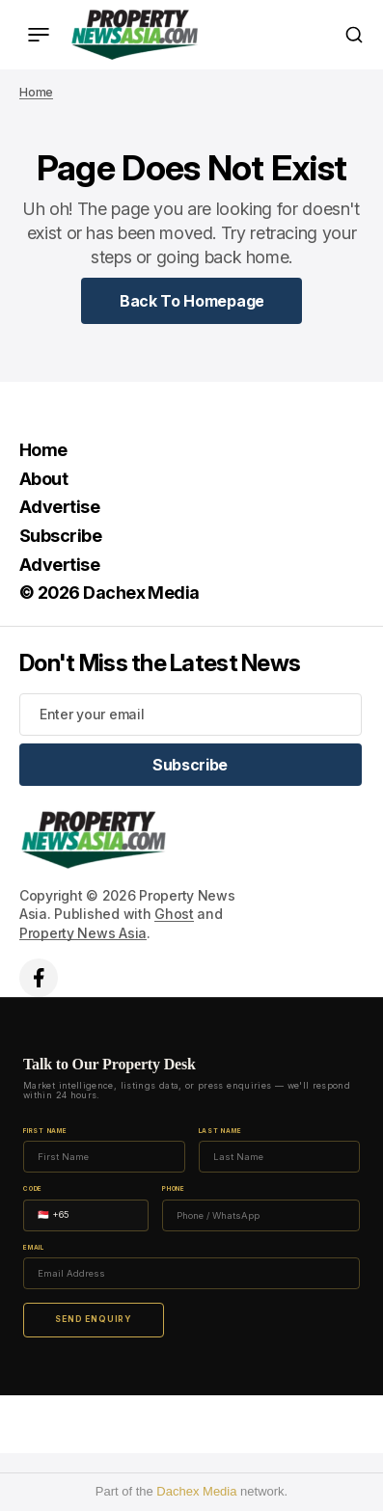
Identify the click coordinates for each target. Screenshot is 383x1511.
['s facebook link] (38, 977)
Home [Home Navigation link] (43, 450)
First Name (45, 1131)
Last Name (220, 1131)
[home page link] (134, 34)
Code (32, 1189)
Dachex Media (196, 1491)
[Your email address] (190, 714)
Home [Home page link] (36, 92)
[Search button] (354, 34)
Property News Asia (83, 933)
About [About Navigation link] (43, 479)
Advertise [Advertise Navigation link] (59, 507)
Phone (173, 1189)
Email (33, 1248)
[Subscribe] (190, 764)
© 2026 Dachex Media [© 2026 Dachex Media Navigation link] (109, 592)
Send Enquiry (93, 1319)
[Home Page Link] (192, 301)
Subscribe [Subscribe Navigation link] (60, 536)
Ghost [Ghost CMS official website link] (174, 913)
